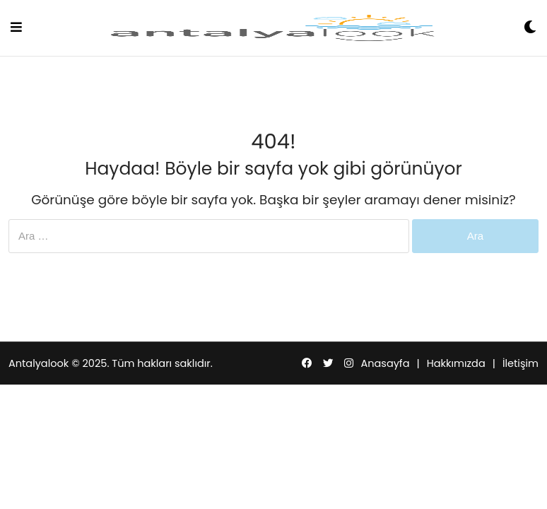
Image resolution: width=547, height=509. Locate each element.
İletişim (520, 363)
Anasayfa (384, 363)
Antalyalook (38, 363)
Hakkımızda (456, 363)
